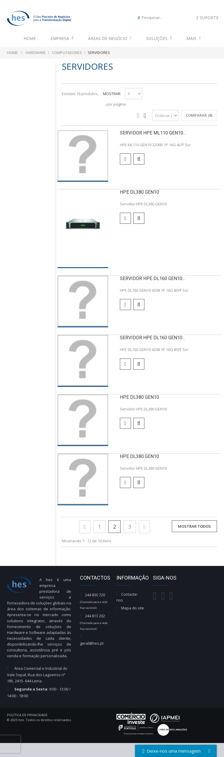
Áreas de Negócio (110, 38)
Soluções (159, 38)
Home (30, 38)
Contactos (95, 578)
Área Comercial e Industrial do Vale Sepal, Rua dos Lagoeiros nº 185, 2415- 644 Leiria (37, 674)
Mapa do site (132, 608)
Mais (193, 38)
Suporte (209, 17)
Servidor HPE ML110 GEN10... (153, 133)
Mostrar (111, 93)
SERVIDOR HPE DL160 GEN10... (152, 278)
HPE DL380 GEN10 (139, 192)
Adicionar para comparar (125, 159)
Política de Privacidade (27, 715)
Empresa (62, 38)
